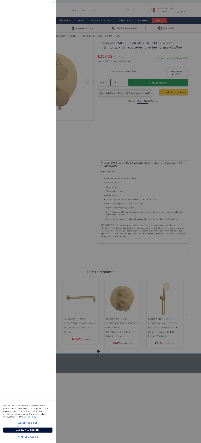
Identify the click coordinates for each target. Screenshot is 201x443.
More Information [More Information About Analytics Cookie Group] (45, 85)
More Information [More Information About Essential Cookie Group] (45, 23)
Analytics (48, 70)
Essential (48, 5)
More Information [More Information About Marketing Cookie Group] (45, 58)
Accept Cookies (28, 423)
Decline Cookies (28, 437)
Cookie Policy (30, 417)
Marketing (48, 35)
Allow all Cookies (28, 430)
